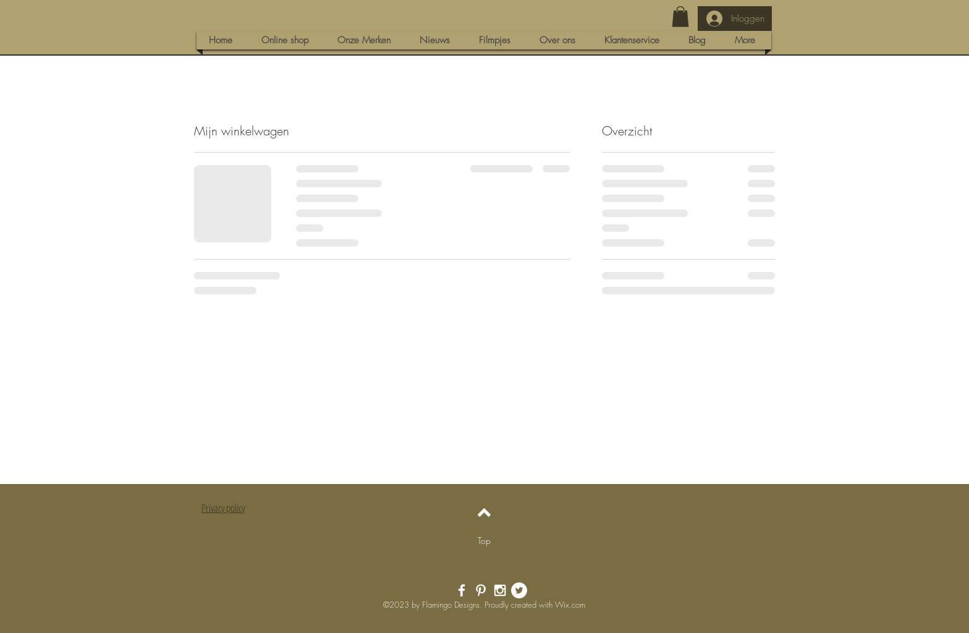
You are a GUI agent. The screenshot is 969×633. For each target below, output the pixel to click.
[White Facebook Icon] (462, 590)
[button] (680, 16)
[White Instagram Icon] (500, 590)
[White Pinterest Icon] (481, 590)
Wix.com (570, 604)
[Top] (484, 540)
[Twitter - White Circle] (519, 590)
